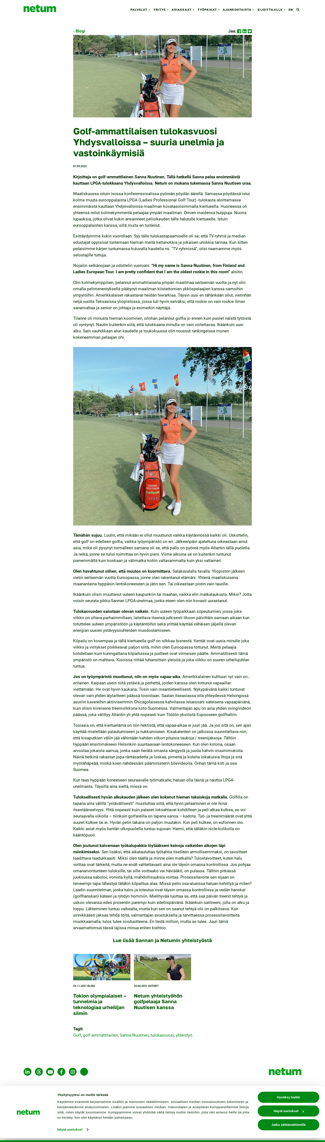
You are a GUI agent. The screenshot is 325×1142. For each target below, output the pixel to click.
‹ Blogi (79, 31)
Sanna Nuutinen (134, 1034)
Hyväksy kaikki (288, 1101)
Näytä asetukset (70, 1133)
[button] (150, 10)
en (291, 9)
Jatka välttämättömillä (288, 1128)
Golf (77, 1034)
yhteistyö (184, 1034)
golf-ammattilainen (100, 1034)
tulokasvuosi (162, 1034)
